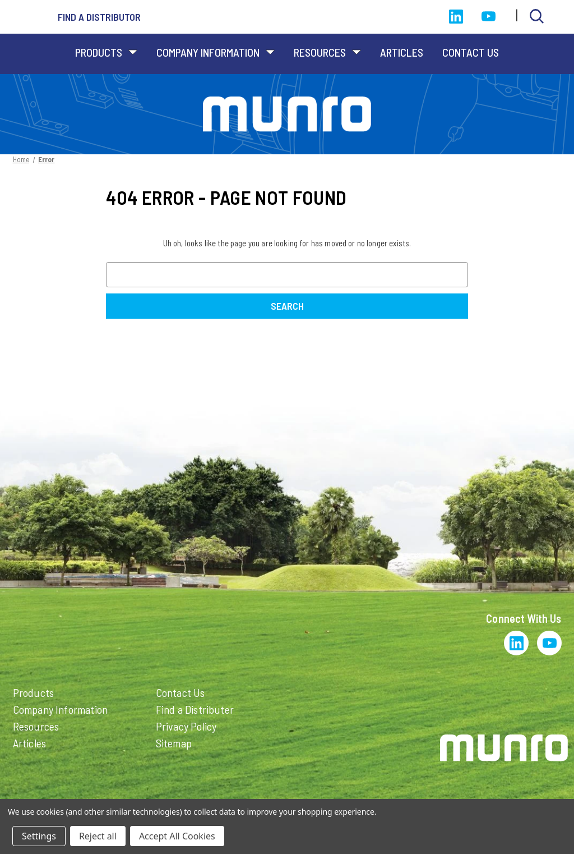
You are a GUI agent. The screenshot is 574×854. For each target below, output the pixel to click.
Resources (327, 52)
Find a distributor (99, 17)
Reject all (98, 836)
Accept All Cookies (177, 836)
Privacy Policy (186, 726)
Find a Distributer (195, 709)
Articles (401, 52)
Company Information (215, 52)
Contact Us (470, 52)
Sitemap (174, 743)
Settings (39, 836)
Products (106, 52)
